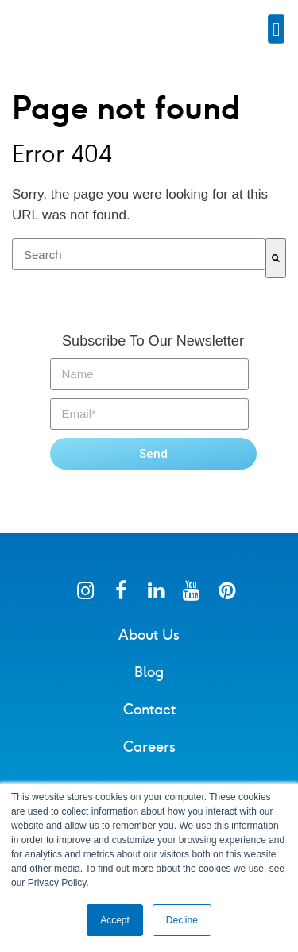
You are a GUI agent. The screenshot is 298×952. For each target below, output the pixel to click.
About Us (149, 646)
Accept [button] (115, 920)
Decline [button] (182, 920)
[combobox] (138, 265)
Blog (149, 683)
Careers (149, 758)
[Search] (275, 269)
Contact (149, 720)
